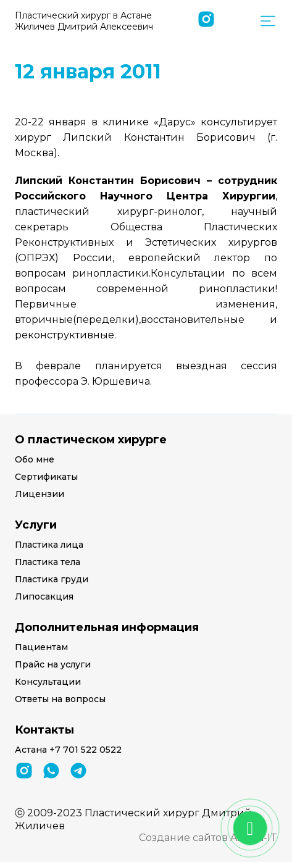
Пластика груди (51, 579)
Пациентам (41, 647)
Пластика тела (47, 561)
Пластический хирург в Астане (84, 21)
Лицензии (39, 494)
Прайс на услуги (53, 664)
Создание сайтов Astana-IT (208, 837)
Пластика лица (49, 544)
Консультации (48, 681)
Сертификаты (46, 476)
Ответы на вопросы (60, 699)
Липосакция (44, 596)
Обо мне (34, 459)
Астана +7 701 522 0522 (68, 749)
